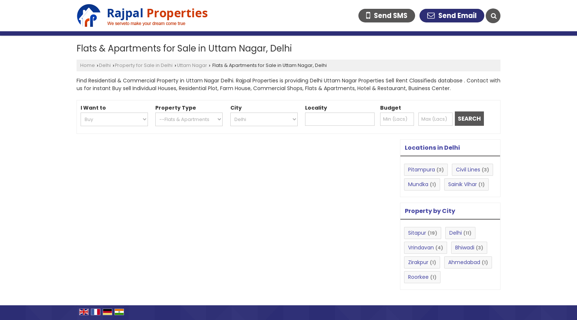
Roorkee (418, 277)
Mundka (418, 184)
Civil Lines (468, 169)
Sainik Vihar (462, 184)
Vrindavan (421, 247)
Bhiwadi (464, 247)
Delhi (105, 65)
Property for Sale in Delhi (144, 65)
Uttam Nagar (192, 65)
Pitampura (421, 169)
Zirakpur (418, 262)
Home (87, 65)
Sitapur (417, 233)
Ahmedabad (464, 262)
